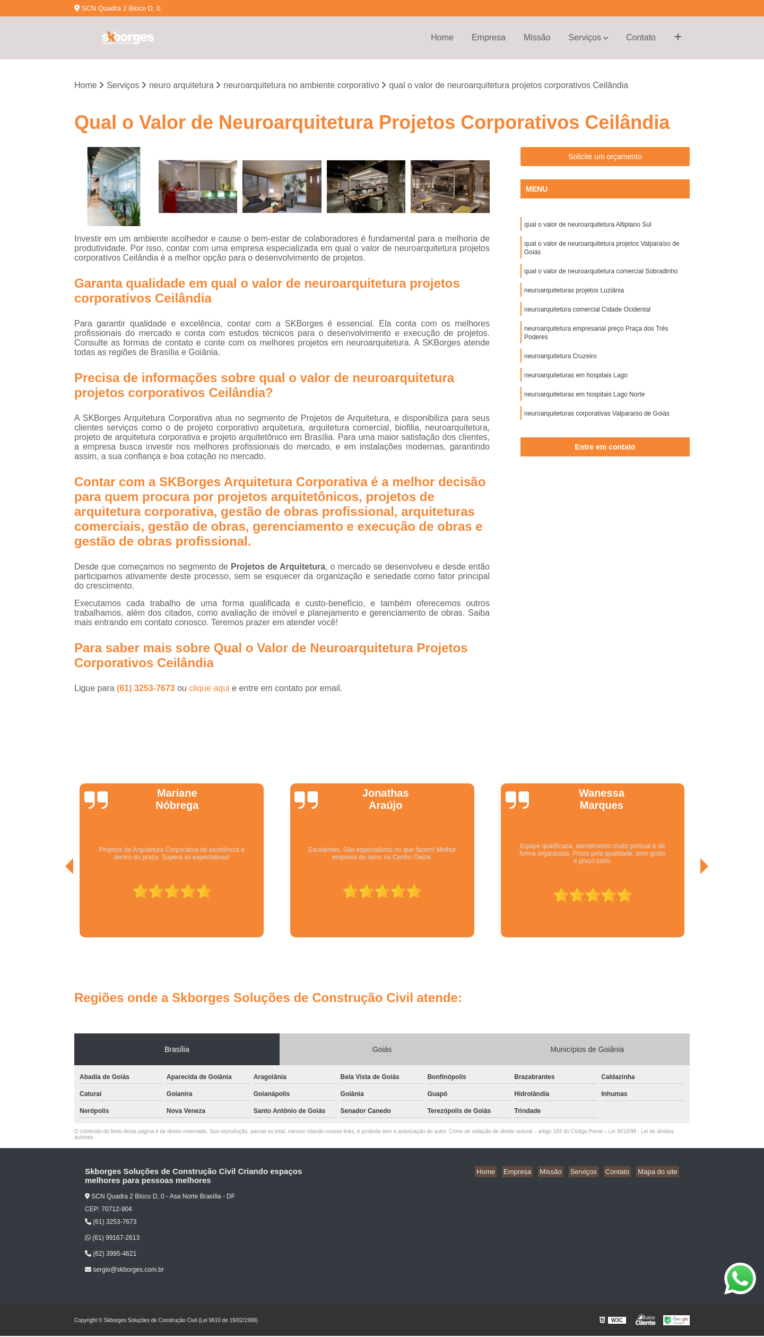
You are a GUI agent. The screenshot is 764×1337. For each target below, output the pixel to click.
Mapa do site (659, 1172)
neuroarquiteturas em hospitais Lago (576, 386)
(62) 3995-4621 (110, 1254)
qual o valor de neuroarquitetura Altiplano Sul (588, 226)
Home (442, 37)
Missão (537, 37)
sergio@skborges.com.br (124, 1270)
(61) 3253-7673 (147, 688)
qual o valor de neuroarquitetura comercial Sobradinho (601, 276)
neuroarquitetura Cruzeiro (560, 366)
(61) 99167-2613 (112, 1239)
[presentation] (54, 908)
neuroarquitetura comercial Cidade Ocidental (587, 316)
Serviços (585, 37)
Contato (641, 37)
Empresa (489, 37)
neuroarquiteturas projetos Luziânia (574, 296)
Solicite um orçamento (605, 157)
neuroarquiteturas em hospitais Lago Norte (584, 406)
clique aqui (209, 688)
